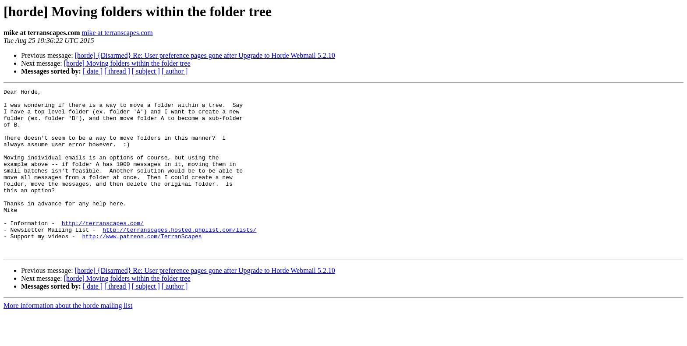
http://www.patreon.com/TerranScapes (142, 266)
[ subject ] (146, 71)
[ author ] (175, 71)
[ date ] (93, 71)
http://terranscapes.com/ (103, 250)
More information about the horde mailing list (68, 338)
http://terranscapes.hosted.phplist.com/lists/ (179, 258)
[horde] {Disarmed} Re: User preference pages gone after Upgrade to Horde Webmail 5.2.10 (205, 55)
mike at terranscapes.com (117, 32)
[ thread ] (117, 71)
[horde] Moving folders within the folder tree (127, 63)
